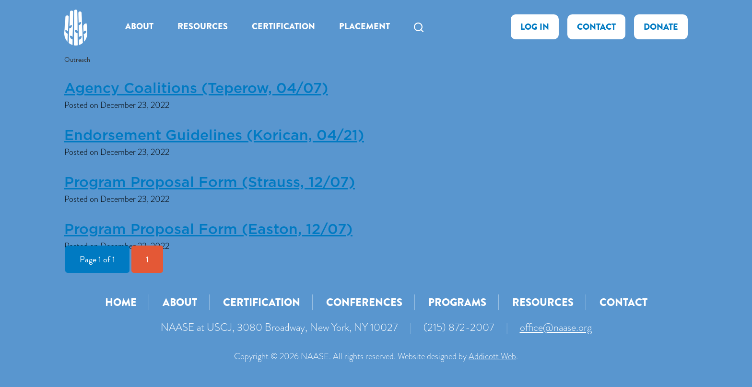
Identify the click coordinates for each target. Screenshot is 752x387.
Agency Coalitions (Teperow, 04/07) (196, 89)
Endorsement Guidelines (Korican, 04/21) (214, 136)
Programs (457, 302)
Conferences (364, 302)
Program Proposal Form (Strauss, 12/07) (209, 183)
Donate (661, 27)
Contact (596, 27)
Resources (202, 26)
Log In (534, 27)
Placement (364, 26)
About (139, 26)
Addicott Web (492, 356)
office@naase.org (556, 327)
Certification (283, 26)
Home (121, 302)
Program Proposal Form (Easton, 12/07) (208, 230)
